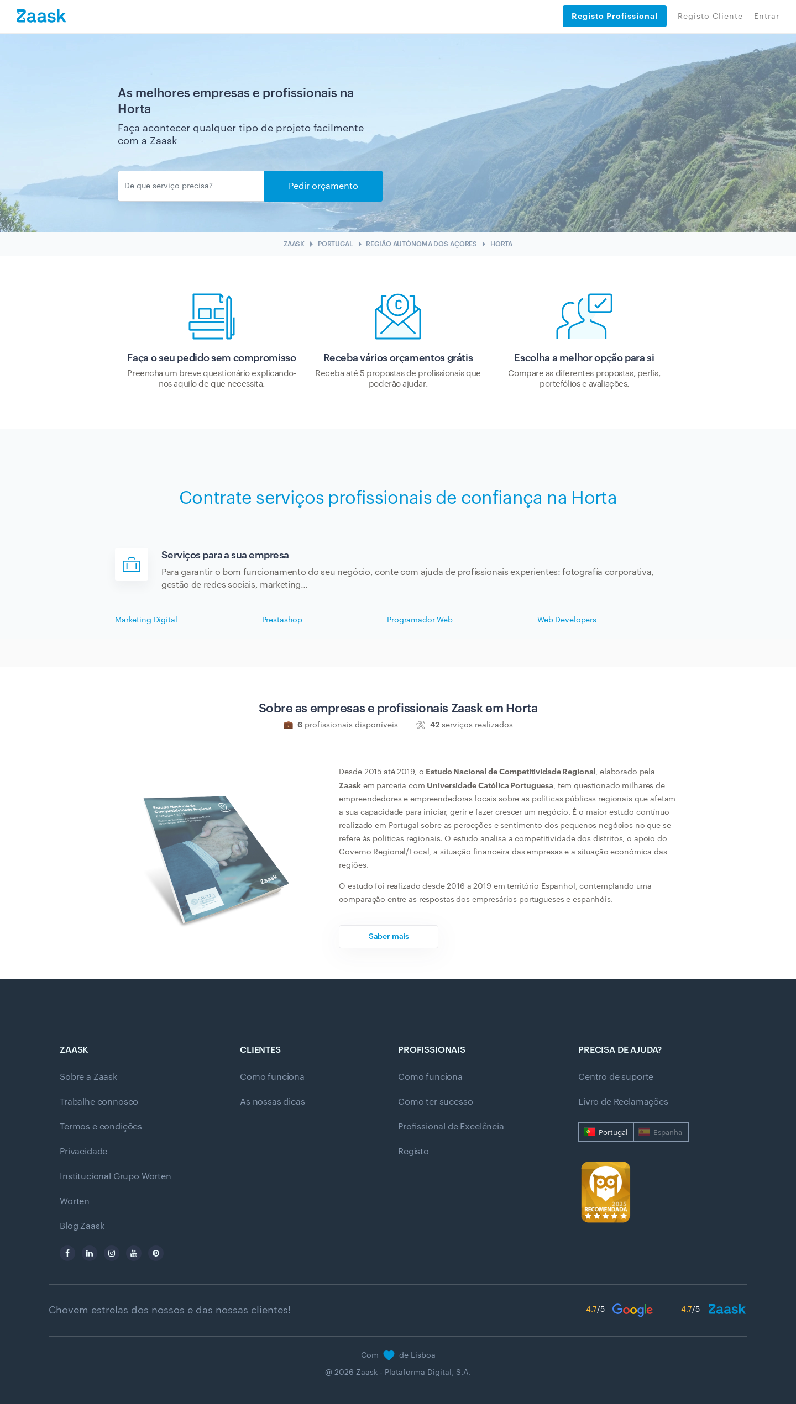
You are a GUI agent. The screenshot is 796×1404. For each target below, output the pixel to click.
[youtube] (134, 1253)
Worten (75, 1201)
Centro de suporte (615, 1077)
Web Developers (566, 620)
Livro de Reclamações (623, 1101)
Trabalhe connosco (99, 1101)
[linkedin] (89, 1253)
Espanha (667, 1132)
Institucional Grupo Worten (115, 1176)
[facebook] (67, 1253)
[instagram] (111, 1253)
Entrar (766, 16)
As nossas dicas (272, 1101)
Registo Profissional (615, 16)
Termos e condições (101, 1126)
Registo (413, 1151)
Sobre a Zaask (88, 1077)
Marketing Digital (146, 620)
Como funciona (272, 1077)
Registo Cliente (710, 16)
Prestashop (282, 620)
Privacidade (83, 1151)
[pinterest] (156, 1253)
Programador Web (420, 620)
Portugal (613, 1132)
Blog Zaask (82, 1226)
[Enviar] (191, 186)
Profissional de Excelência (451, 1126)
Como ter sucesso (435, 1101)
